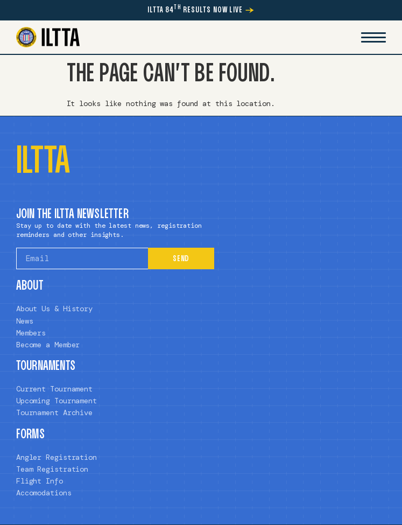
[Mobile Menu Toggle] (373, 37)
